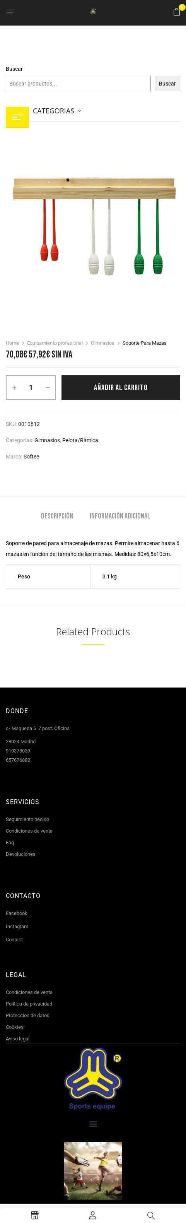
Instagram (17, 926)
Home (12, 343)
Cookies (15, 1027)
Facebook (16, 913)
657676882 (18, 760)
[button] (176, 12)
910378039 (18, 751)
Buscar (14, 69)
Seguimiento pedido (27, 819)
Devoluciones (21, 854)
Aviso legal (17, 1039)
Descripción (57, 516)
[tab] (57, 517)
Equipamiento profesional (55, 343)
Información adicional (120, 516)
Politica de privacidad (29, 1004)
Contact (14, 939)
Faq (10, 842)
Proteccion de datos (27, 1015)
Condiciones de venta (29, 831)
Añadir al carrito (121, 387)
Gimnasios (102, 343)
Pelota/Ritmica (80, 440)
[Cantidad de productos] (31, 387)
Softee (31, 456)
